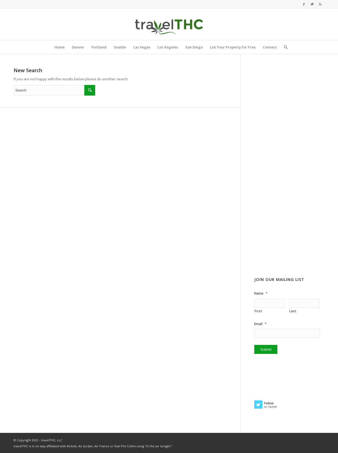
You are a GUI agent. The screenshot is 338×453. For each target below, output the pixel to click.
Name (261, 293)
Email (260, 324)
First (258, 311)
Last (293, 311)
